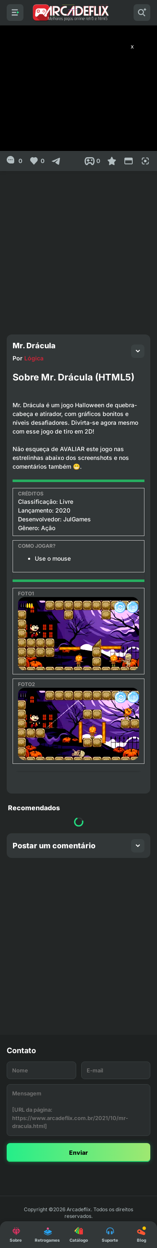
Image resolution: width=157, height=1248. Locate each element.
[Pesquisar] (142, 12)
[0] (14, 161)
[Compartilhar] (56, 161)
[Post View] (92, 161)
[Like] (36, 161)
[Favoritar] (112, 161)
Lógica (34, 358)
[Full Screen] (145, 161)
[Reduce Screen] (129, 161)
